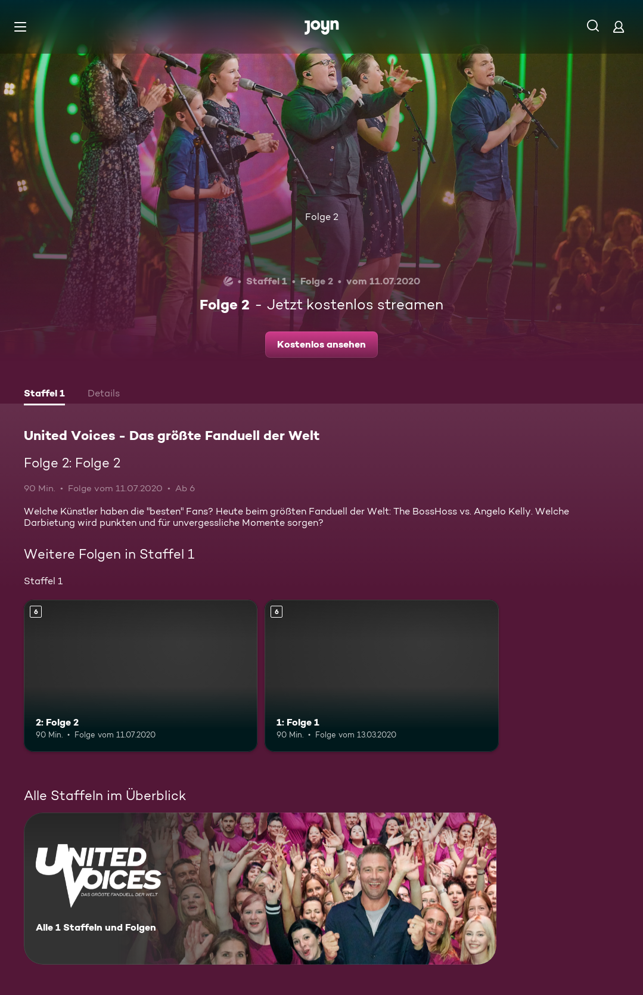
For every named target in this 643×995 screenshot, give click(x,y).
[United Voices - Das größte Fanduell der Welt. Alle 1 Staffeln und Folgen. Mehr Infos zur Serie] (260, 889)
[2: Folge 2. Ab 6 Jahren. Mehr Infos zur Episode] (140, 676)
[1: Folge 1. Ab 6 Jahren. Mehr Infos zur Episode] (381, 676)
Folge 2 (321, 216)
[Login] (618, 26)
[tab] (44, 394)
